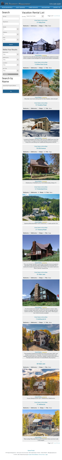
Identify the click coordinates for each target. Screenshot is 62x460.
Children (5, 32)
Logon (46, 454)
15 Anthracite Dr (41, 319)
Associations (46, 7)
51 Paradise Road (41, 105)
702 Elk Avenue (41, 148)
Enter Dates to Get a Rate (41, 20)
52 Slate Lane (41, 274)
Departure (5, 21)
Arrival (4, 16)
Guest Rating (38, 55)
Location (5, 63)
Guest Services (20, 7)
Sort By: (24, 16)
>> (59, 15)
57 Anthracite (41, 404)
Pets (4, 37)
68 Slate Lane (41, 364)
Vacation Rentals (7, 7)
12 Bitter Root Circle (41, 64)
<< (55, 15)
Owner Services (33, 7)
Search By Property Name (9, 85)
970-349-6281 (55, 4)
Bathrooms (6, 57)
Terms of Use (41, 454)
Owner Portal (31, 450)
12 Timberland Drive (41, 189)
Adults (4, 27)
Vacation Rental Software (33, 454)
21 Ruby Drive (41, 22)
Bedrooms (5, 52)
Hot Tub (5, 68)
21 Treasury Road (41, 229)
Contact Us (56, 7)
